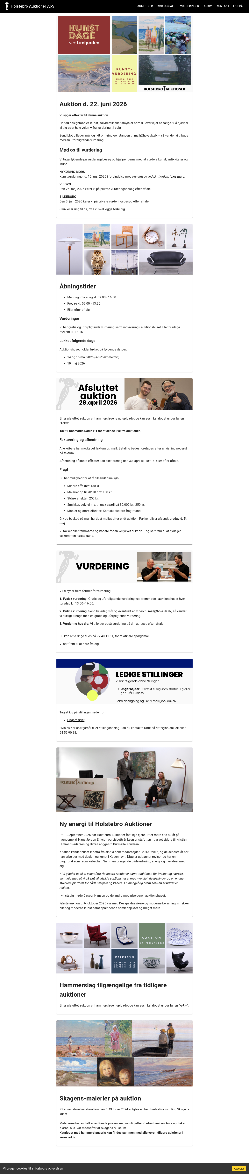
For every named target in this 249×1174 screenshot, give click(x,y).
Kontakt (223, 6)
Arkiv (208, 6)
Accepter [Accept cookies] (239, 1168)
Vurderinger (189, 6)
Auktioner (145, 6)
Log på (238, 6)
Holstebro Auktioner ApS (32, 6)
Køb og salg (166, 6)
